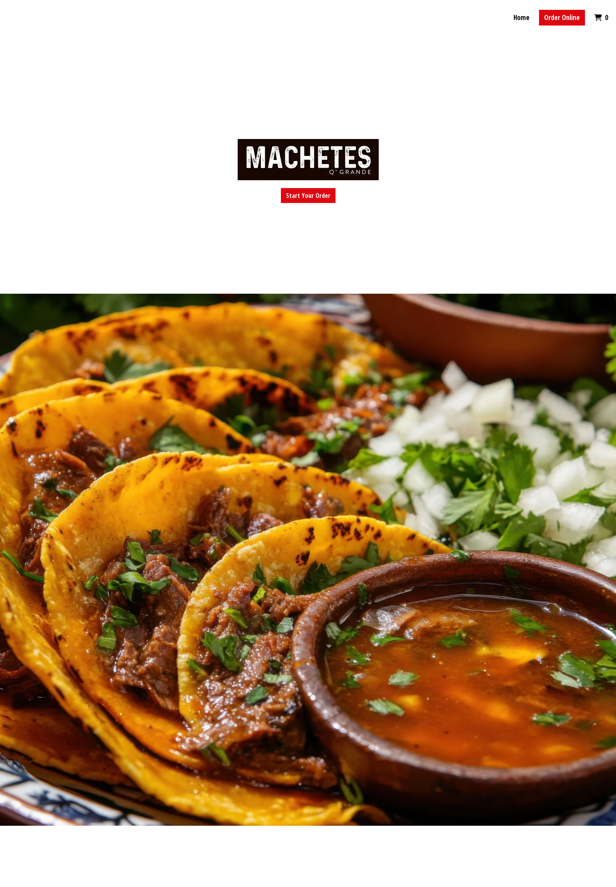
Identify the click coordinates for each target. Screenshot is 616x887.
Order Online (562, 17)
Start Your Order (308, 195)
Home (521, 17)
